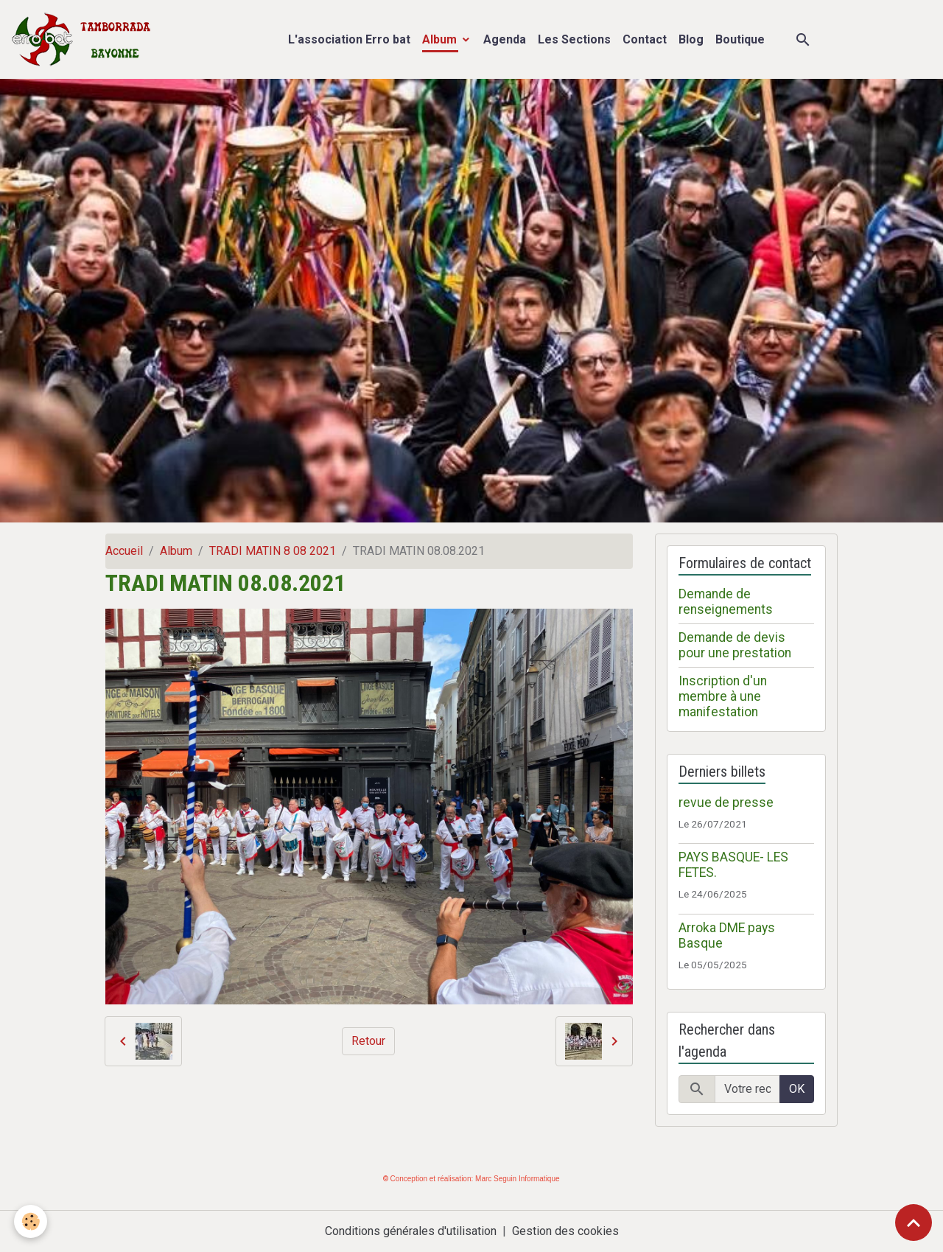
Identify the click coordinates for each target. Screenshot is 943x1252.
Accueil (124, 551)
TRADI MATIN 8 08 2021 (272, 551)
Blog (691, 39)
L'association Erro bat (349, 39)
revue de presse (726, 802)
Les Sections (574, 39)
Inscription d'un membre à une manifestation (723, 696)
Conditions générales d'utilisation (411, 1231)
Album (441, 39)
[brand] (84, 39)
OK (796, 1089)
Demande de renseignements (726, 602)
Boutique (740, 39)
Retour (368, 1041)
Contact (645, 39)
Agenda (504, 39)
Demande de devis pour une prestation (735, 645)
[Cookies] (31, 1221)
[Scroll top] (913, 1222)
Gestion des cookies (565, 1231)
